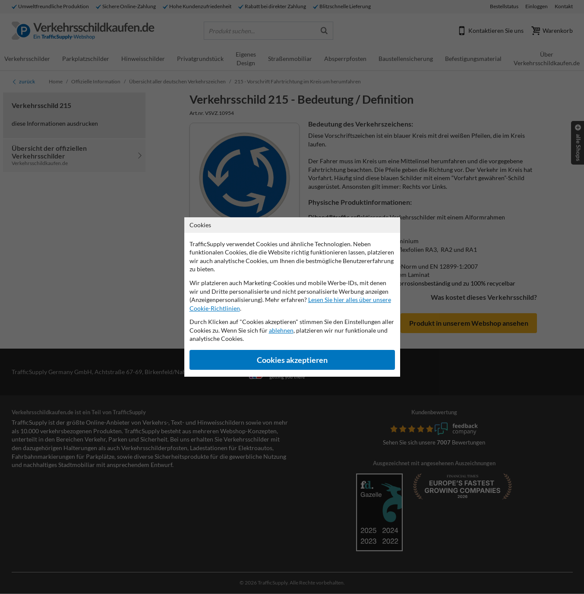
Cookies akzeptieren (292, 360)
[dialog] (292, 297)
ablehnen (281, 330)
